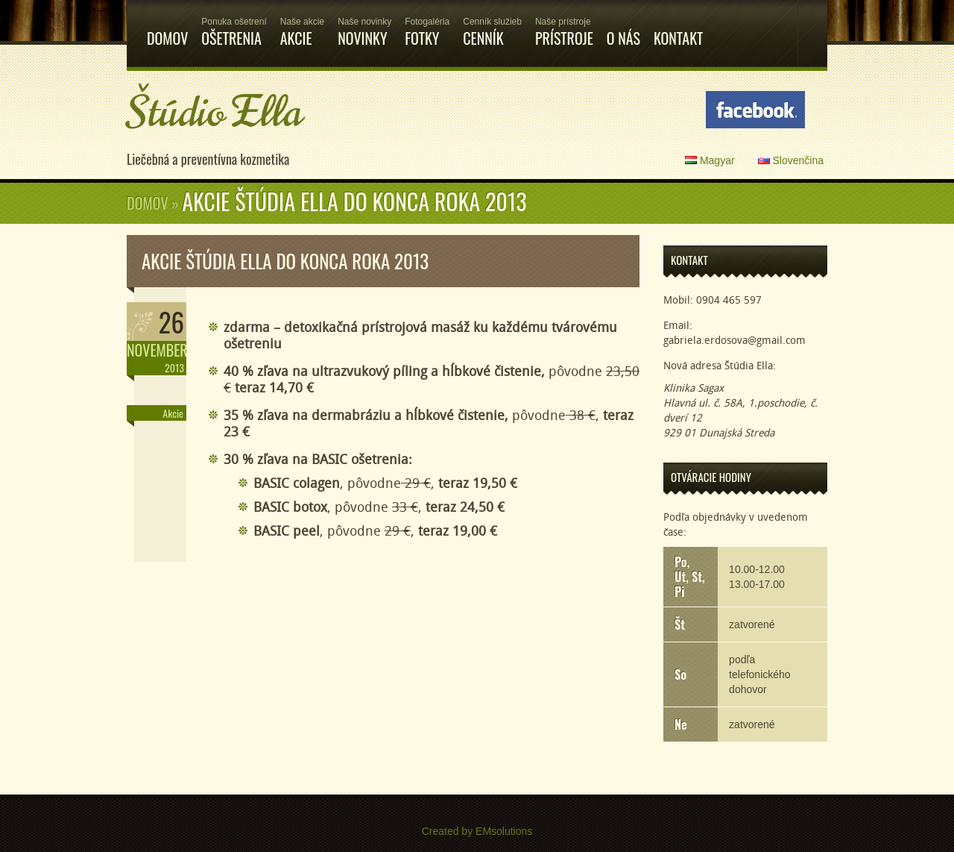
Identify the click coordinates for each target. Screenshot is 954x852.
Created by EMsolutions (477, 831)
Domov (167, 24)
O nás (623, 24)
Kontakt (678, 24)
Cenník (492, 24)
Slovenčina (791, 160)
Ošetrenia (233, 24)
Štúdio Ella (215, 112)
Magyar (710, 160)
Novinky (364, 24)
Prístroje (564, 24)
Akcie (302, 24)
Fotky (427, 24)
